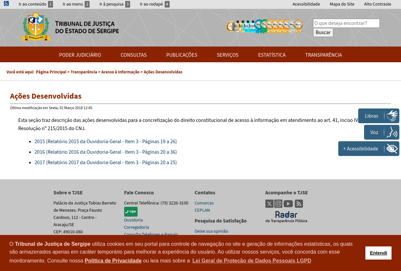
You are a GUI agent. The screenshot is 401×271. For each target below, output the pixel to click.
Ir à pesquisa (114, 4)
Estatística (272, 55)
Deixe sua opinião (211, 231)
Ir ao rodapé (155, 4)
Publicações (181, 55)
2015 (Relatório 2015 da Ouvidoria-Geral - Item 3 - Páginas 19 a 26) (106, 141)
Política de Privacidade (113, 260)
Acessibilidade (306, 4)
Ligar (130, 211)
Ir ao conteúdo (36, 4)
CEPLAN (202, 210)
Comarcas (204, 203)
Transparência (323, 55)
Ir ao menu (76, 4)
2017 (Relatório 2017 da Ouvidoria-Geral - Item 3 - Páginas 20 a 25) (106, 162)
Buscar (323, 32)
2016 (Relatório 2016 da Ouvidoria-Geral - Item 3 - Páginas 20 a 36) (106, 152)
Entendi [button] (378, 253)
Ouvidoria (133, 220)
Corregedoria (136, 227)
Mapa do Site (342, 4)
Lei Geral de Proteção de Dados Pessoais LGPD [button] (251, 260)
